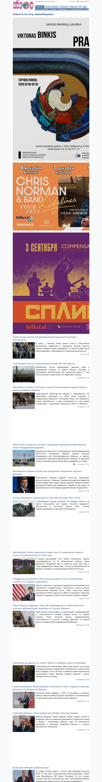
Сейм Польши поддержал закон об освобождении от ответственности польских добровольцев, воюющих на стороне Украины (48, 545)
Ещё (84, 7)
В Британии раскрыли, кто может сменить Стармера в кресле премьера (49, 570)
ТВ (80, 7)
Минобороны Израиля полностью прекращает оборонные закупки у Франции (47, 442)
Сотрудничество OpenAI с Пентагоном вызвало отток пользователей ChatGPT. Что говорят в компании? (47, 518)
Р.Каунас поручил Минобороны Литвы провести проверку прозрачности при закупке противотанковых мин (49, 749)
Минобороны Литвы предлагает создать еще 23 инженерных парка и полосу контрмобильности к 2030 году (48, 492)
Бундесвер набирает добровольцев (31, 644)
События (73, 7)
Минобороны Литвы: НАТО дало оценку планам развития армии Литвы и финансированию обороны (50, 389)
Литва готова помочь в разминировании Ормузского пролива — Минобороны (45, 338)
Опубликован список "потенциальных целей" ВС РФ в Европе (44, 363)
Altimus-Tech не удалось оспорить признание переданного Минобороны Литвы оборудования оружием (49, 415)
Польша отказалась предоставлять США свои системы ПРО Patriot (46, 467)
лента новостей (42, 9)
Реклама (64, 7)
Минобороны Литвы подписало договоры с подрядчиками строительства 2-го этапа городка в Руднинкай (50, 722)
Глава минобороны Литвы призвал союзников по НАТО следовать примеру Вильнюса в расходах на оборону (51, 595)
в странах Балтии (76, 9)
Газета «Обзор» (52, 7)
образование (63, 9)
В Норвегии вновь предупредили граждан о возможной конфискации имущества (48, 696)
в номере (53, 9)
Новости (39, 7)
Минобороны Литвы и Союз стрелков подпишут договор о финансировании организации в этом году (42, 775)
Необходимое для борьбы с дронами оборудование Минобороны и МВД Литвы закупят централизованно (50, 669)
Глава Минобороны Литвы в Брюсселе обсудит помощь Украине (45, 620)
